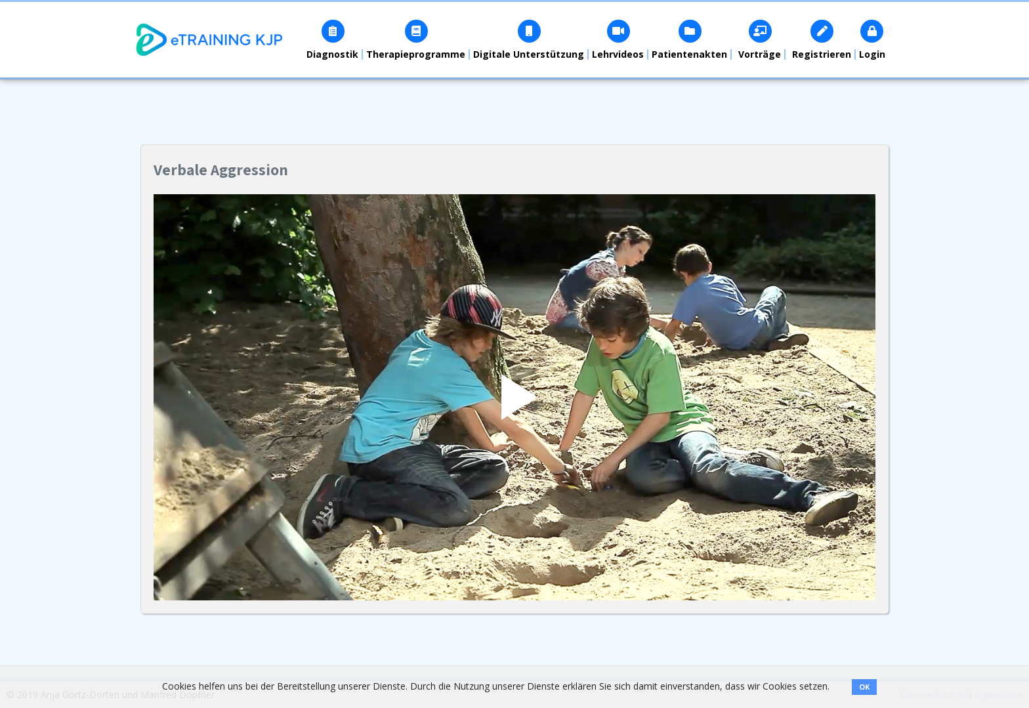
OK (864, 687)
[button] (333, 40)
